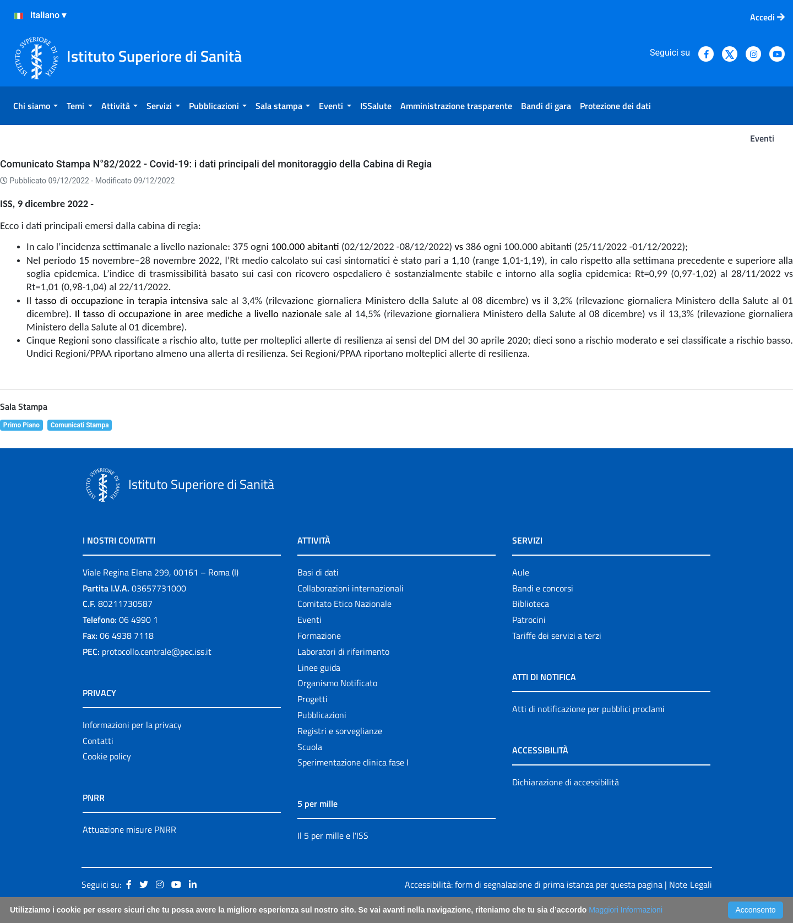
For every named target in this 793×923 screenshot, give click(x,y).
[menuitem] (35, 106)
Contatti (98, 740)
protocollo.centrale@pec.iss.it (156, 651)
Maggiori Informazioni (625, 909)
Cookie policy (107, 756)
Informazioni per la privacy (132, 724)
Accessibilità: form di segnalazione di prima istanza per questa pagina (533, 884)
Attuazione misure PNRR (129, 829)
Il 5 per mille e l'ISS (332, 835)
